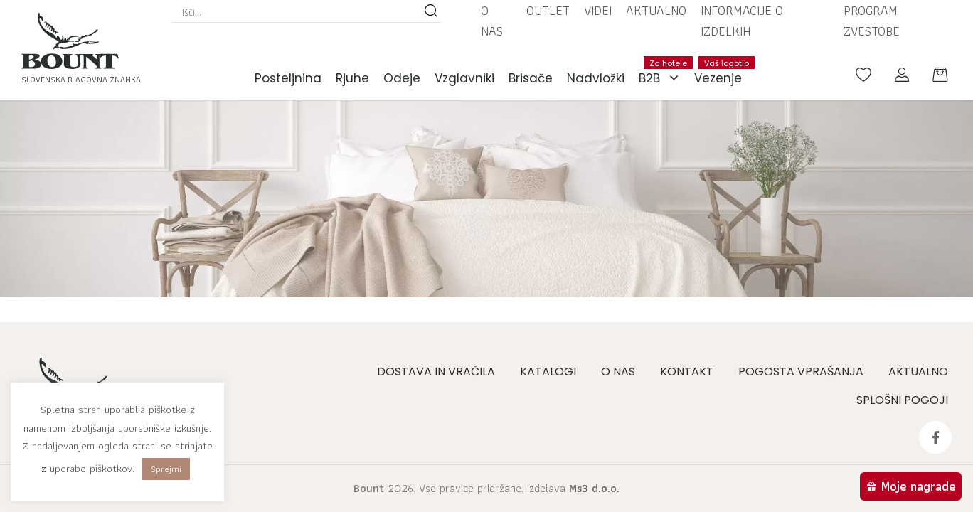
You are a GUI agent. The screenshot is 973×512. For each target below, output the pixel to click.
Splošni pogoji (902, 400)
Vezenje (721, 71)
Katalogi (548, 371)
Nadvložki (595, 78)
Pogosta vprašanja (800, 371)
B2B (663, 78)
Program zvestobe (872, 20)
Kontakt (686, 371)
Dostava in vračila (436, 371)
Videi (598, 10)
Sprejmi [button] (166, 469)
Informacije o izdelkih (742, 20)
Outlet (548, 10)
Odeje (401, 78)
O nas (492, 20)
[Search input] (300, 12)
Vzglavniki (464, 78)
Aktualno (656, 10)
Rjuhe (352, 78)
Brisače (531, 78)
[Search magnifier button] (431, 12)
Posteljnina (288, 78)
